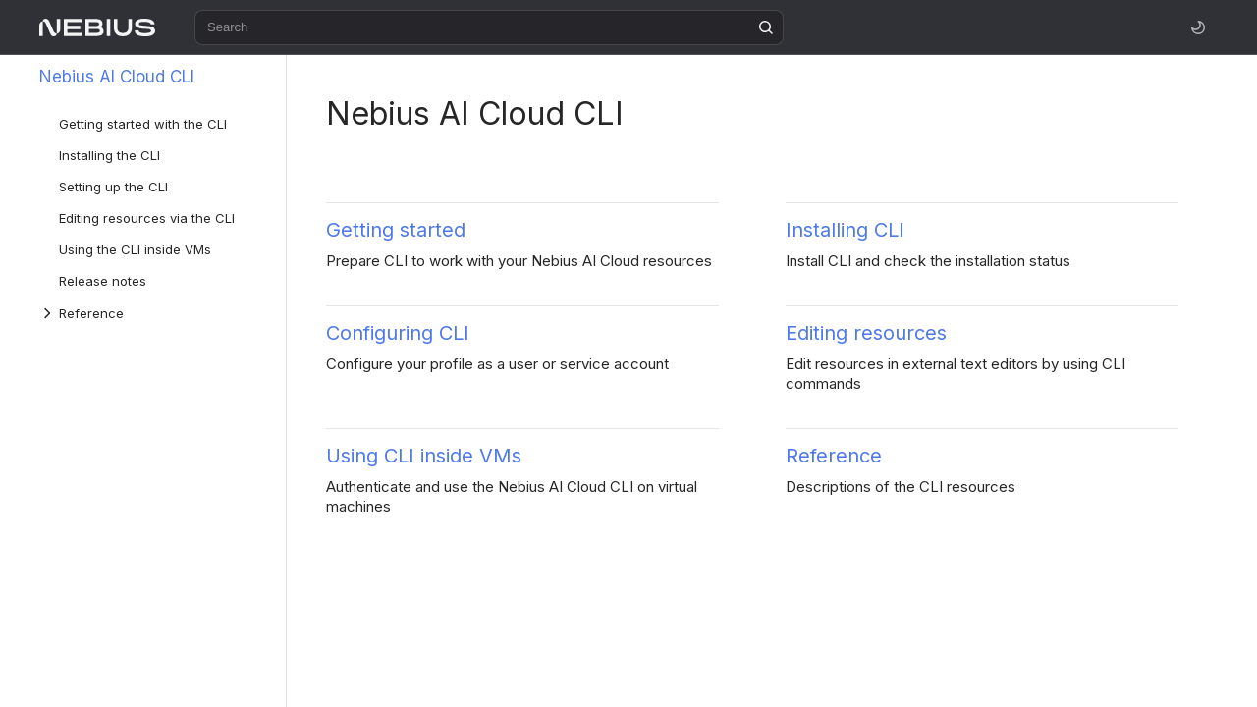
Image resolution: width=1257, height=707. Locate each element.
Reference (834, 455)
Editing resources (866, 333)
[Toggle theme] (1198, 27)
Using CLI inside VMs (423, 455)
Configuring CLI (397, 333)
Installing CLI (845, 230)
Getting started (395, 230)
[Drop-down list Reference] (49, 313)
